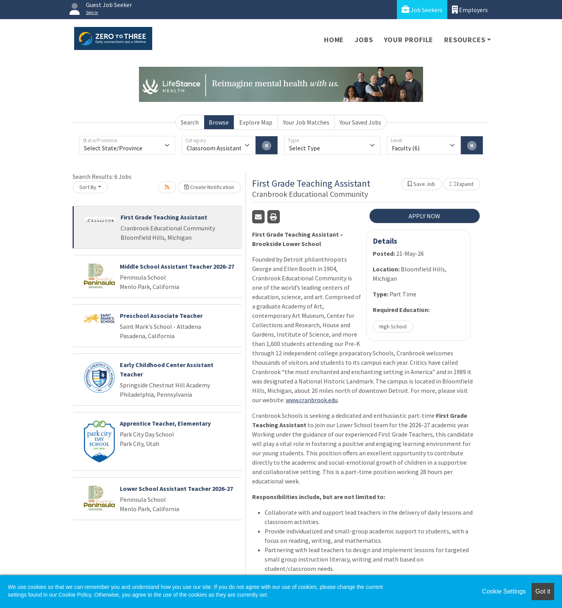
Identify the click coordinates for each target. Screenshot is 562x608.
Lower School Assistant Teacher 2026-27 (176, 488)
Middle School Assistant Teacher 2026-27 (177, 266)
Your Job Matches (306, 122)
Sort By (87, 187)
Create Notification (209, 187)
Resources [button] (464, 39)
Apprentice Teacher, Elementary (165, 423)
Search (190, 122)
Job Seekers (422, 9)
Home (334, 39)
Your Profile (409, 39)
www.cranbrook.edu (312, 400)
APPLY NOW (424, 216)
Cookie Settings (504, 591)
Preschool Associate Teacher (161, 315)
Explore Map (255, 122)
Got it (542, 591)
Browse (219, 122)
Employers (470, 9)
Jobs (364, 39)
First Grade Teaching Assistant (164, 217)
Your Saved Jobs (360, 122)
